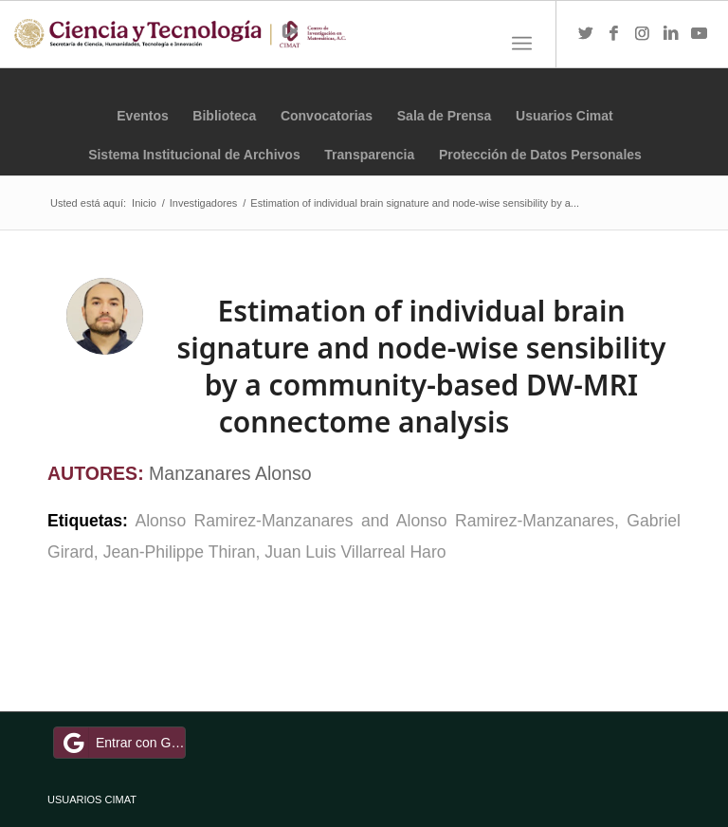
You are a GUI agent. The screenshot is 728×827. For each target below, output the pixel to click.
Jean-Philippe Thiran (179, 551)
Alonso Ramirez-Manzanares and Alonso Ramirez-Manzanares (374, 520)
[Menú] (522, 43)
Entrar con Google (122, 742)
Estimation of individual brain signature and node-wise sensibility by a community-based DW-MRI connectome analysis (421, 366)
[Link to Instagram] (642, 34)
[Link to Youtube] (699, 34)
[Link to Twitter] (586, 34)
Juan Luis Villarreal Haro (355, 551)
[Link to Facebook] (614, 34)
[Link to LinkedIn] (671, 34)
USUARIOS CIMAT (91, 799)
